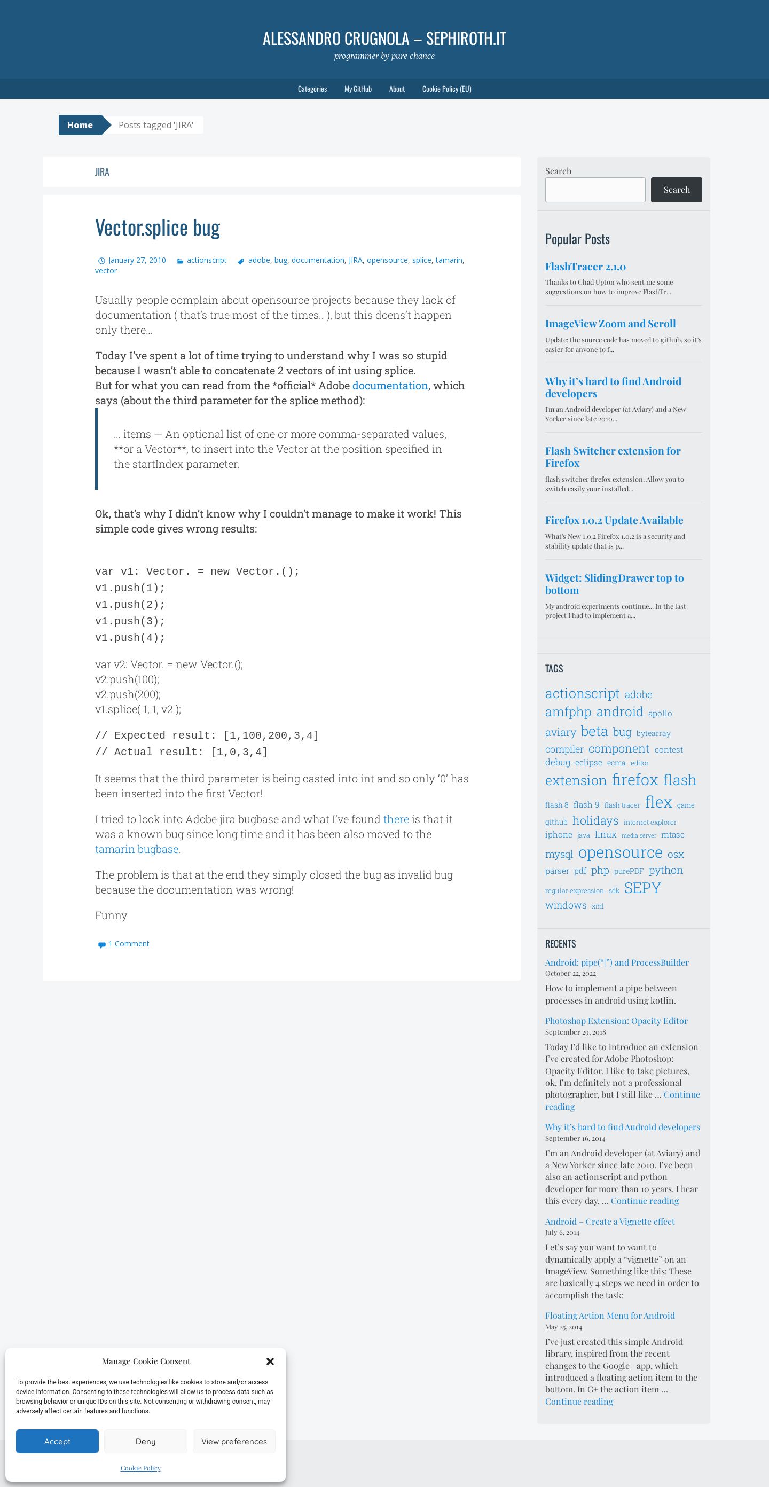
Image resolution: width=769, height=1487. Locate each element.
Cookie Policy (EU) (447, 88)
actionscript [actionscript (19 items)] (582, 693)
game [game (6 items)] (686, 805)
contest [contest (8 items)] (669, 749)
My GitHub (358, 88)
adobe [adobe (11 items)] (639, 694)
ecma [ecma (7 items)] (616, 762)
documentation (318, 260)
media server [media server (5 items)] (639, 835)
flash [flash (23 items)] (680, 779)
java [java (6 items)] (583, 835)
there (396, 810)
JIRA (356, 260)
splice (421, 260)
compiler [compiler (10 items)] (564, 748)
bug (280, 260)
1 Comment (129, 935)
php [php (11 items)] (600, 869)
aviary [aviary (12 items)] (560, 732)
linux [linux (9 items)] (606, 834)
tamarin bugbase (136, 840)
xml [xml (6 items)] (598, 906)
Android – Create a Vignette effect (610, 1221)
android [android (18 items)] (620, 711)
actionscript (207, 260)
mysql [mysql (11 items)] (559, 853)
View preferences (234, 1441)
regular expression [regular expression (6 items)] (574, 890)
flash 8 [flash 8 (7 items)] (557, 805)
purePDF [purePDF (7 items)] (629, 871)
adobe (259, 260)
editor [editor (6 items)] (640, 762)
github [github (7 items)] (556, 822)
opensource (387, 260)
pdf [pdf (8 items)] (580, 870)
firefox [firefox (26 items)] (635, 779)
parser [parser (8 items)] (557, 870)
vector (106, 270)
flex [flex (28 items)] (658, 801)
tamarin (449, 260)
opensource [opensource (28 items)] (620, 851)
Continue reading (645, 1200)
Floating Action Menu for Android (610, 1315)
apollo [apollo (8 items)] (660, 713)
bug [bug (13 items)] (622, 731)
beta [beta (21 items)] (594, 731)
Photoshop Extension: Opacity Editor (616, 1020)
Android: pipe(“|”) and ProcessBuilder (617, 962)
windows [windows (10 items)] (566, 904)
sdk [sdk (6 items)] (614, 890)
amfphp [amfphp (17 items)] (568, 711)
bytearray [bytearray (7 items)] (654, 733)
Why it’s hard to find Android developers (622, 1126)
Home (80, 125)
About (397, 88)
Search (558, 170)
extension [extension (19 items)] (576, 780)
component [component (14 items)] (619, 748)
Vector (160, 226)
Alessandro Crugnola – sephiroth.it (384, 38)
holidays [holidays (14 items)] (595, 820)
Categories (312, 88)
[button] (270, 1361)
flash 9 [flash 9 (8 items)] (587, 804)
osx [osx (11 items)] (676, 853)
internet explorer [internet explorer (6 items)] (650, 822)
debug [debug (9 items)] (557, 762)
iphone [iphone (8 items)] (558, 834)
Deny (146, 1441)
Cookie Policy (141, 1467)
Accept (57, 1441)
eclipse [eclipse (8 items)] (588, 762)
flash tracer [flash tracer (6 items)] (622, 805)
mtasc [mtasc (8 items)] (673, 834)
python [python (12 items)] (666, 869)
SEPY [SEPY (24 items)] (643, 887)
